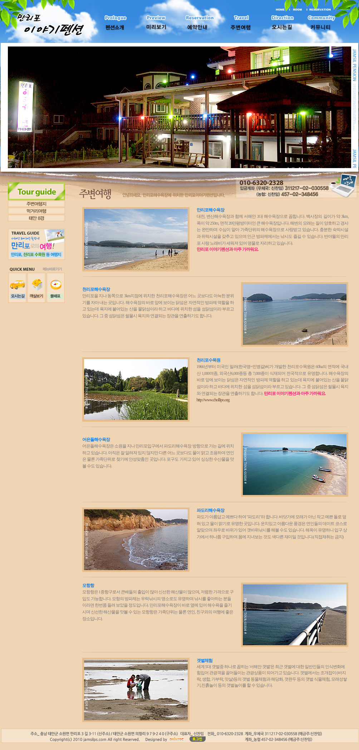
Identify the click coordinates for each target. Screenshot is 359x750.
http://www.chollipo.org (213, 399)
